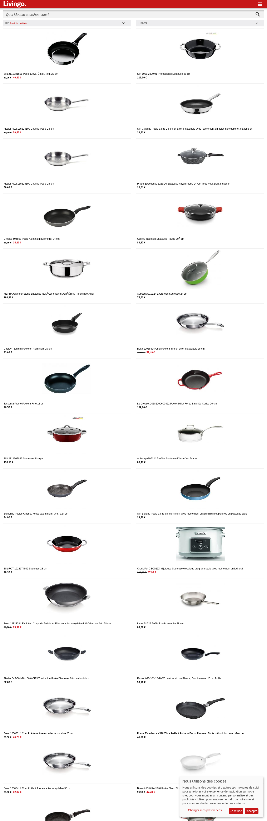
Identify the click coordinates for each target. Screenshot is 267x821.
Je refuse (236, 811)
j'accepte (251, 811)
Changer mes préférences (205, 810)
